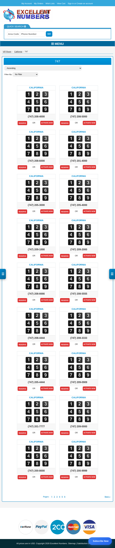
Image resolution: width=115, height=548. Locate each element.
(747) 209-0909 (78, 382)
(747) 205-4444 (36, 382)
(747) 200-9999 (78, 470)
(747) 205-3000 (36, 205)
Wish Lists (50, 3)
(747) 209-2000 (78, 249)
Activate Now (47, 123)
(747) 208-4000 (36, 116)
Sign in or (72, 3)
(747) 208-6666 (36, 293)
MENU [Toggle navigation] (57, 43)
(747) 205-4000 (78, 205)
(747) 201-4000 (78, 161)
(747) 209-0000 (78, 426)
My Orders (38, 3)
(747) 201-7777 (36, 426)
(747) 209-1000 (36, 249)
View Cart (61, 3)
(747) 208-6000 (36, 161)
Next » (107, 497)
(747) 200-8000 (36, 470)
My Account (26, 3)
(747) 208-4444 (36, 338)
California (18, 52)
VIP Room (7, 52)
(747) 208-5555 (78, 293)
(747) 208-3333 (78, 338)
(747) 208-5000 (78, 116)
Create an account (85, 3)
